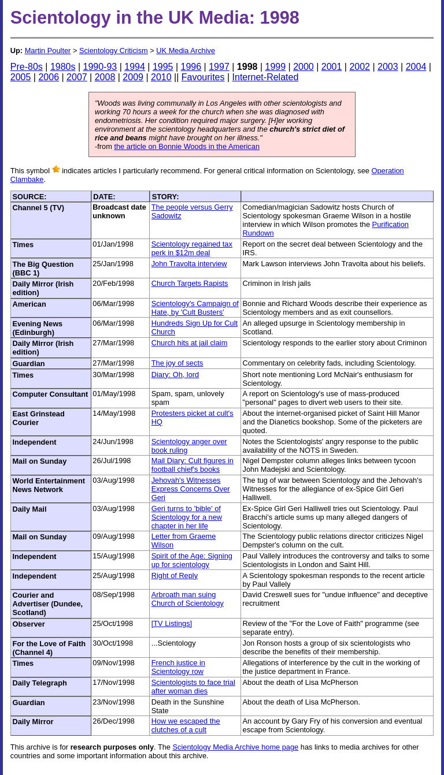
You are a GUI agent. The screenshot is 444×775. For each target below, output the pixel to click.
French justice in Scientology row (178, 667)
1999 (275, 67)
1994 (134, 67)
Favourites (203, 77)
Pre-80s (26, 67)
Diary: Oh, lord (175, 374)
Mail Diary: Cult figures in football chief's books (192, 465)
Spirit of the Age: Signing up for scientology (191, 560)
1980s (63, 67)
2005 (20, 77)
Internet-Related (265, 77)
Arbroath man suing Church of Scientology (187, 599)
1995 (163, 67)
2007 (76, 77)
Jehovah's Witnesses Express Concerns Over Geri (190, 489)
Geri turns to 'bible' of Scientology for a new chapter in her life (186, 517)
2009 (133, 77)
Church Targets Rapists (189, 283)
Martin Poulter (48, 50)
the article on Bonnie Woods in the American (187, 146)
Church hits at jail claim (189, 342)
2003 (388, 67)
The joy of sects (177, 363)
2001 (331, 67)
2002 (359, 67)
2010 (161, 77)
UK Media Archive (185, 50)
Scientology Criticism (113, 50)
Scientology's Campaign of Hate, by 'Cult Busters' (195, 307)
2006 (48, 77)
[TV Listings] (171, 623)
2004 (416, 67)
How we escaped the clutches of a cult (185, 725)
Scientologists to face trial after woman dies (193, 686)
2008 (105, 77)
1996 (191, 67)
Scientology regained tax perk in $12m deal (191, 248)
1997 (219, 67)
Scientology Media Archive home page (236, 747)
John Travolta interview (189, 263)
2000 (303, 67)
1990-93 (100, 67)
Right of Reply (174, 575)
